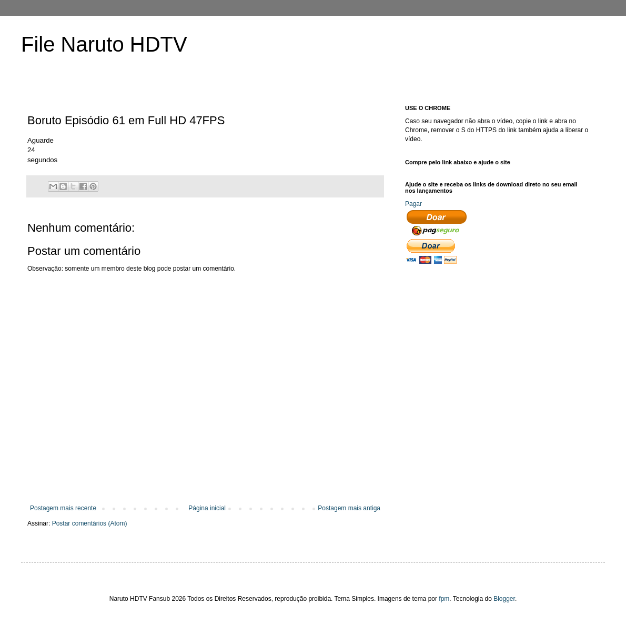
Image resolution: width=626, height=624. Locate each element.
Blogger (504, 598)
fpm (444, 598)
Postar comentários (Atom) (89, 523)
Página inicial (207, 508)
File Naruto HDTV (104, 44)
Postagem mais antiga (349, 508)
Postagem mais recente (63, 508)
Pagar (413, 203)
